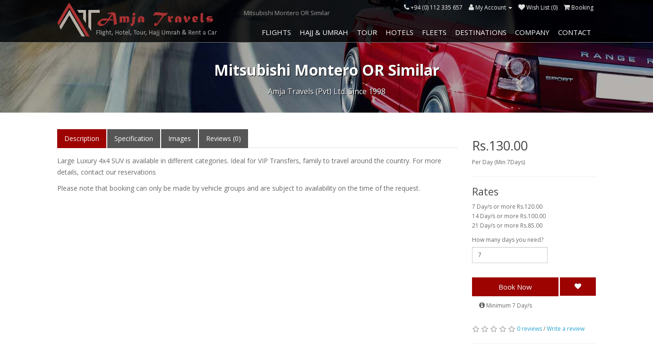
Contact (574, 32)
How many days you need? (507, 240)
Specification (133, 138)
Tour (367, 32)
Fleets (434, 32)
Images (179, 138)
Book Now (515, 286)
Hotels (399, 32)
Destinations (481, 32)
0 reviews (529, 329)
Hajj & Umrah (324, 32)
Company (532, 32)
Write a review (565, 329)
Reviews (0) (223, 138)
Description (81, 138)
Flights (276, 32)
